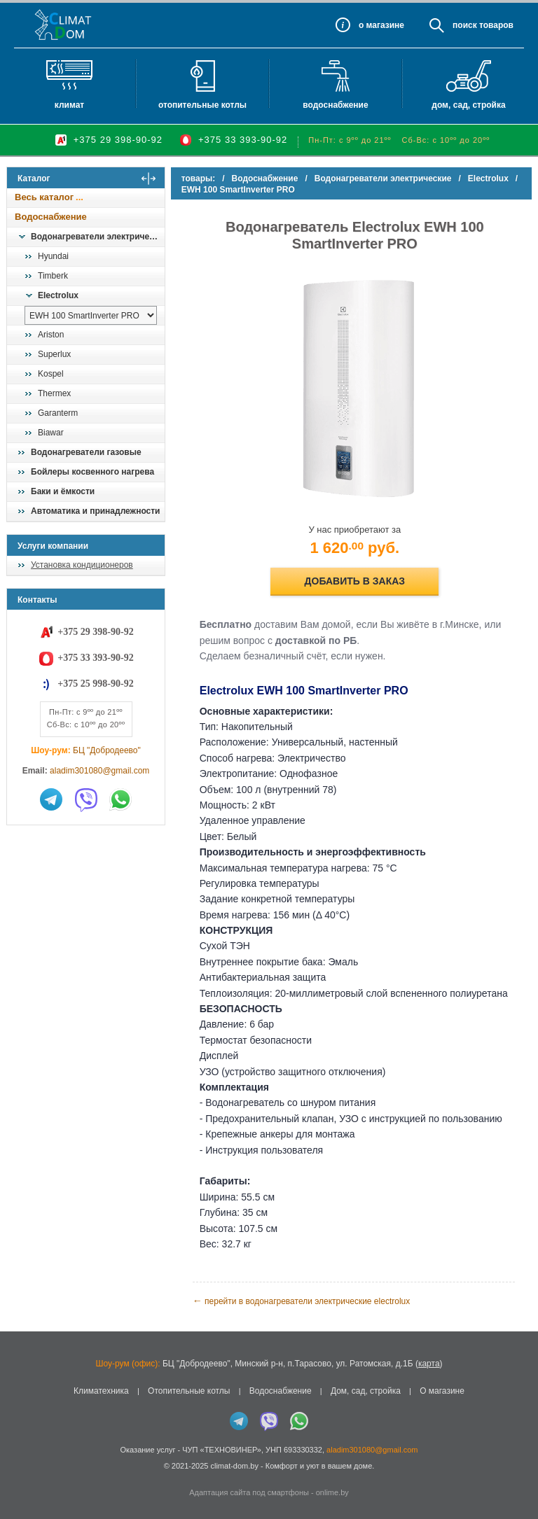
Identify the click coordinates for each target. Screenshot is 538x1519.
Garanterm (58, 413)
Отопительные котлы (202, 105)
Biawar (51, 433)
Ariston (51, 335)
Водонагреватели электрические (97, 236)
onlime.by (332, 1492)
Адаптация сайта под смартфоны (249, 1492)
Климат (69, 105)
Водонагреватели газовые (86, 452)
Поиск (465, 25)
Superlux (54, 354)
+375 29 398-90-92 (118, 139)
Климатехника (101, 1390)
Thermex (54, 393)
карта (429, 1363)
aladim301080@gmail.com (99, 771)
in (19, 1475)
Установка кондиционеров (82, 565)
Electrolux (58, 295)
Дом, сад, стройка (468, 105)
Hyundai (53, 256)
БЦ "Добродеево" (107, 750)
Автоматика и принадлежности (95, 511)
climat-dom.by (234, 1465)
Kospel (51, 374)
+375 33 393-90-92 (242, 139)
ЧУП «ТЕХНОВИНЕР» (221, 1449)
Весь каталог (44, 197)
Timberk (53, 276)
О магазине (442, 1390)
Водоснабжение (335, 105)
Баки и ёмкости (63, 491)
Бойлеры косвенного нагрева (92, 472)
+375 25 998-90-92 (95, 683)
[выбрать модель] (91, 315)
